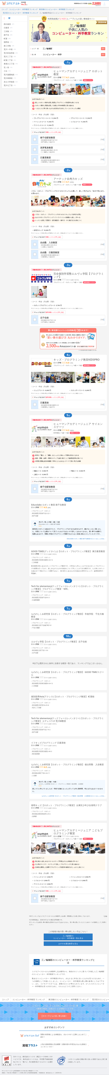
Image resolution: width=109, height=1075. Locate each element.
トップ (5, 9)
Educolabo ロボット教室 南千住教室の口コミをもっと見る (86, 539)
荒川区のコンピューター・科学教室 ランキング (20, 13)
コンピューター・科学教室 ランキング (23, 9)
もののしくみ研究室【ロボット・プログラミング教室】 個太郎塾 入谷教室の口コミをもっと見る (73, 796)
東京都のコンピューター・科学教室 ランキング (56, 9)
